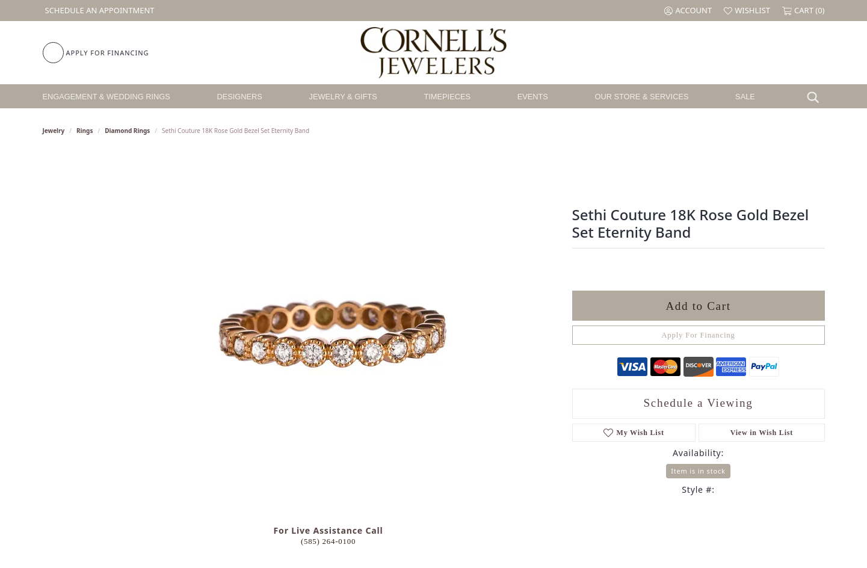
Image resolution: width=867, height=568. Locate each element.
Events (532, 96)
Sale (745, 96)
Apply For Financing (698, 335)
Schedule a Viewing (698, 403)
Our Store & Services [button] (641, 96)
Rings (84, 130)
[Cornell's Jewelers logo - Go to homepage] (433, 52)
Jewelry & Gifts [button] (343, 96)
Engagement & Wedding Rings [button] (106, 96)
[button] (688, 10)
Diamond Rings (127, 130)
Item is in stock (698, 470)
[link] (99, 10)
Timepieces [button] (447, 96)
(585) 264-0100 (328, 541)
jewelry (54, 130)
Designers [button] (239, 96)
